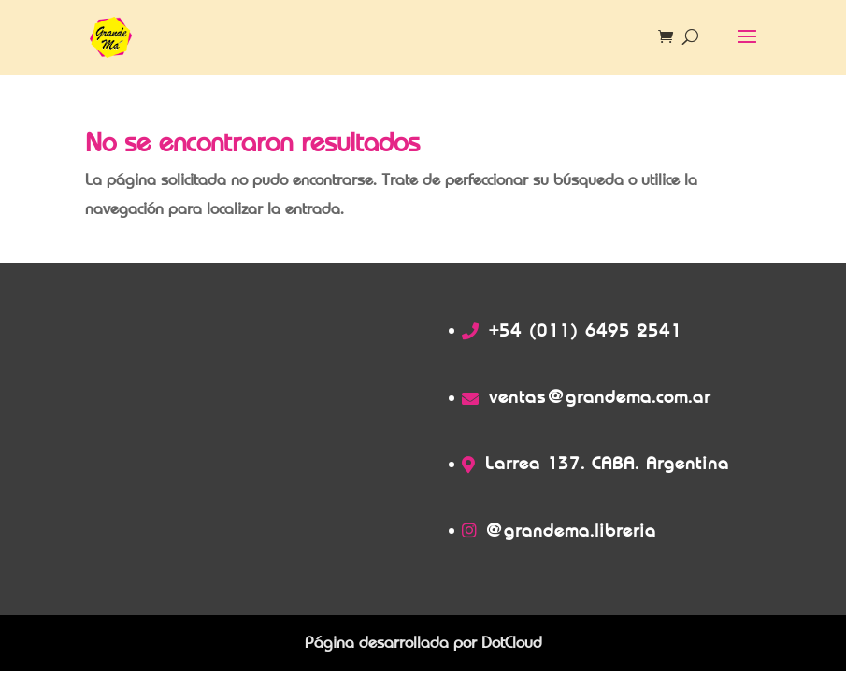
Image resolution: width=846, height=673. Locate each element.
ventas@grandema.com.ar (599, 397)
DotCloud (511, 642)
